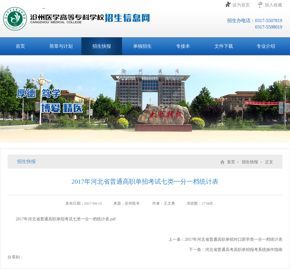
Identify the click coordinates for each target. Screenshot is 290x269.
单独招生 (142, 46)
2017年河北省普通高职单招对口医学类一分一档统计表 (233, 239)
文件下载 (223, 46)
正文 (269, 162)
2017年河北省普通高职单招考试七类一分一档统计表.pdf (66, 219)
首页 (20, 46)
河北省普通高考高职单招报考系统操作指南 (243, 249)
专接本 (183, 46)
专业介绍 (266, 46)
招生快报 (101, 46)
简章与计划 (61, 46)
